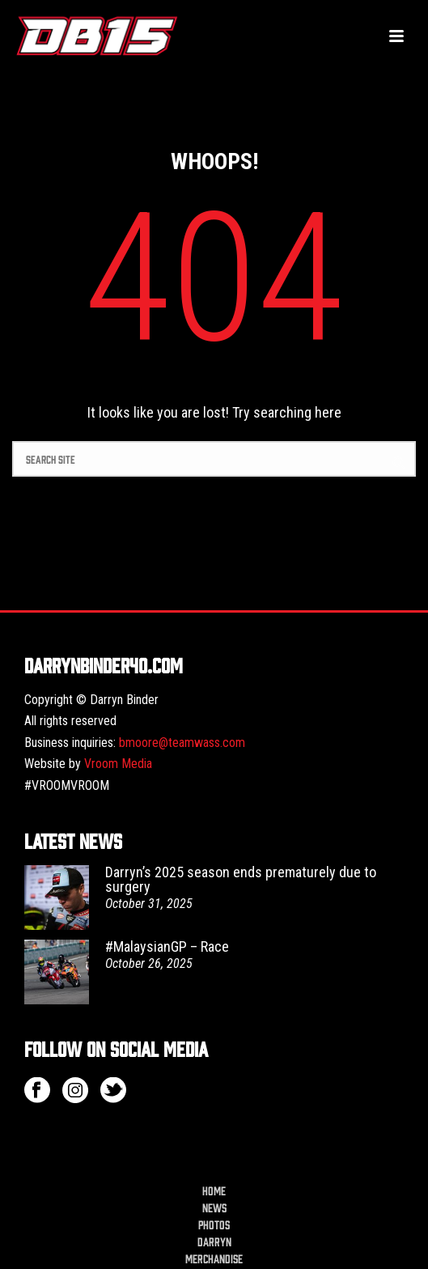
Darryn (214, 1241)
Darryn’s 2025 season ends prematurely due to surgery (240, 879)
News (214, 1207)
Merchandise (214, 1258)
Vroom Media (118, 763)
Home (214, 1190)
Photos (214, 1224)
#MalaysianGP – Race (167, 947)
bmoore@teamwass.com (182, 742)
